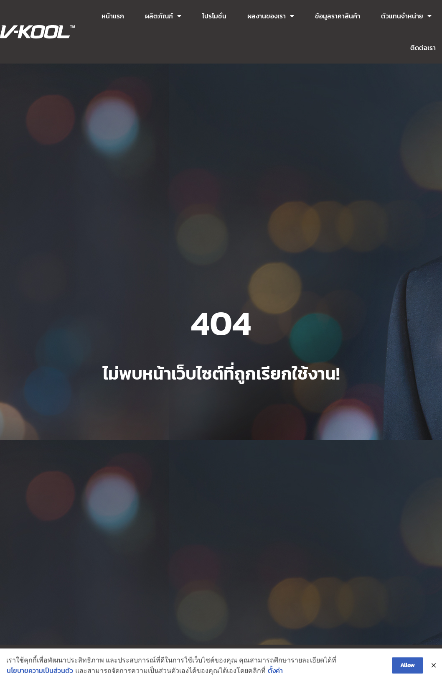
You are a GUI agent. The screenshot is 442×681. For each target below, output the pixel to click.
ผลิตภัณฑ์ (163, 15)
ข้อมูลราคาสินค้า (337, 16)
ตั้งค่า (275, 674)
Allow (407, 668)
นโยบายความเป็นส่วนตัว (40, 674)
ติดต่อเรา (423, 48)
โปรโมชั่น (214, 16)
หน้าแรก (113, 16)
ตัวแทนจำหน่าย (406, 15)
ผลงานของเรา (270, 15)
